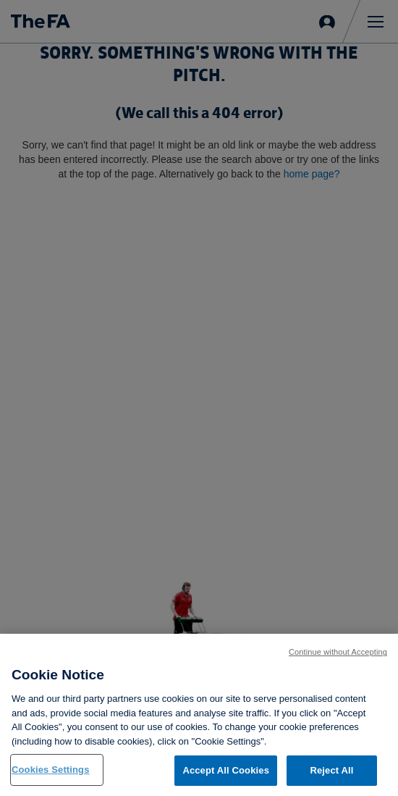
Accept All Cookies (225, 770)
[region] (199, 715)
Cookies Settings (51, 769)
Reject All (331, 770)
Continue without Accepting (338, 652)
